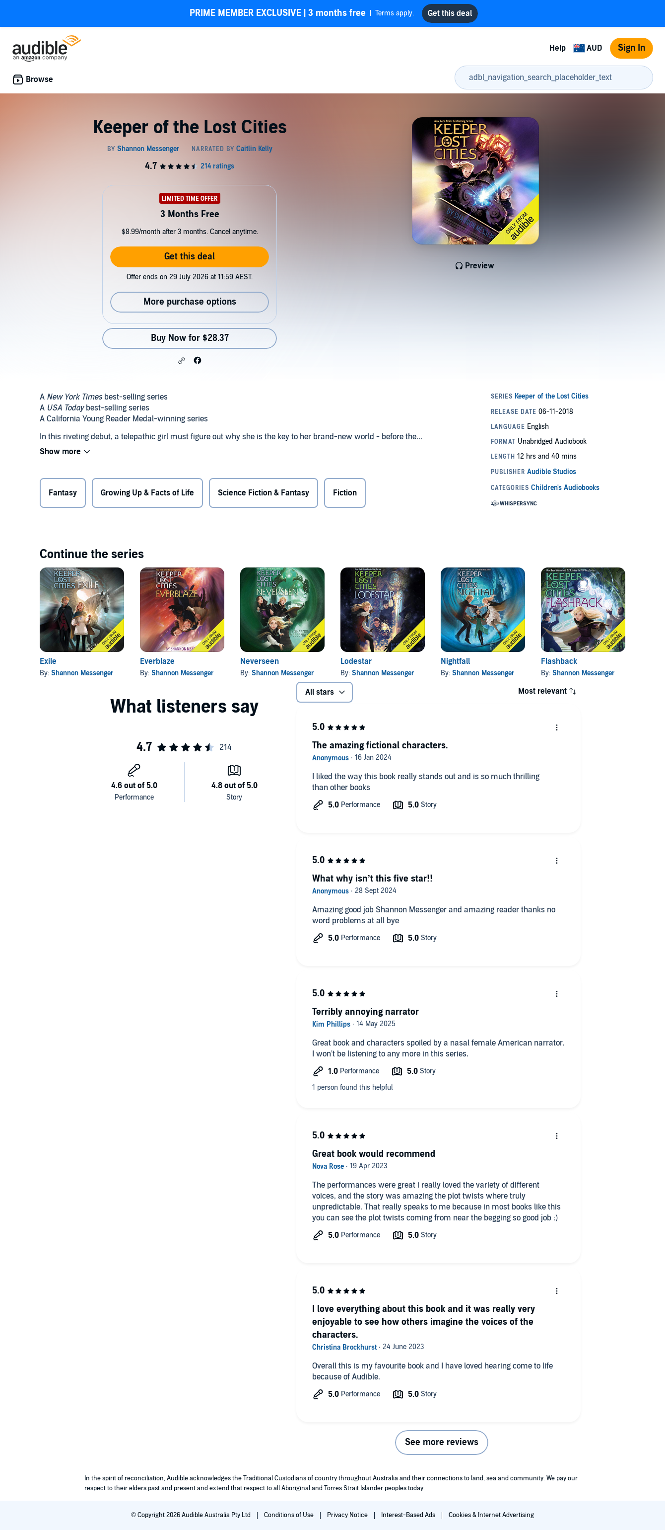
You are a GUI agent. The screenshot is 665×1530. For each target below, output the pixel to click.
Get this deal (189, 256)
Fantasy (63, 493)
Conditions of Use (289, 1515)
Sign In (631, 48)
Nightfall (455, 661)
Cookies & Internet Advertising (491, 1515)
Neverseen (259, 661)
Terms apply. (302, 13)
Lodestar (356, 661)
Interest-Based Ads (409, 1515)
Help (557, 48)
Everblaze (157, 661)
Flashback (559, 661)
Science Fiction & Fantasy (263, 493)
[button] (182, 361)
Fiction (345, 493)
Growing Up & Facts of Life (147, 493)
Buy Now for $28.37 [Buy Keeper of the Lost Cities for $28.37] (190, 338)
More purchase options (189, 302)
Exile (48, 661)
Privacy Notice (348, 1515)
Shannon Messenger (82, 673)
